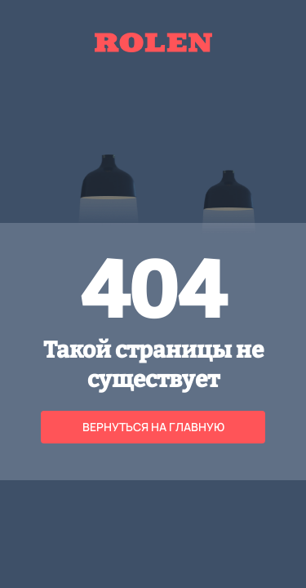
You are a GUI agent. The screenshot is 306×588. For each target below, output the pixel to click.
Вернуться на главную (153, 426)
